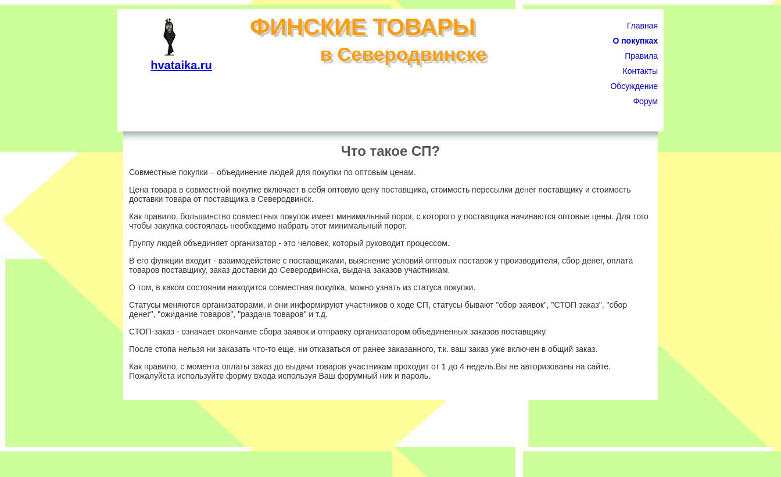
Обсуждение (634, 86)
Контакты (640, 71)
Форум (645, 101)
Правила (641, 55)
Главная (642, 25)
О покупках (635, 40)
